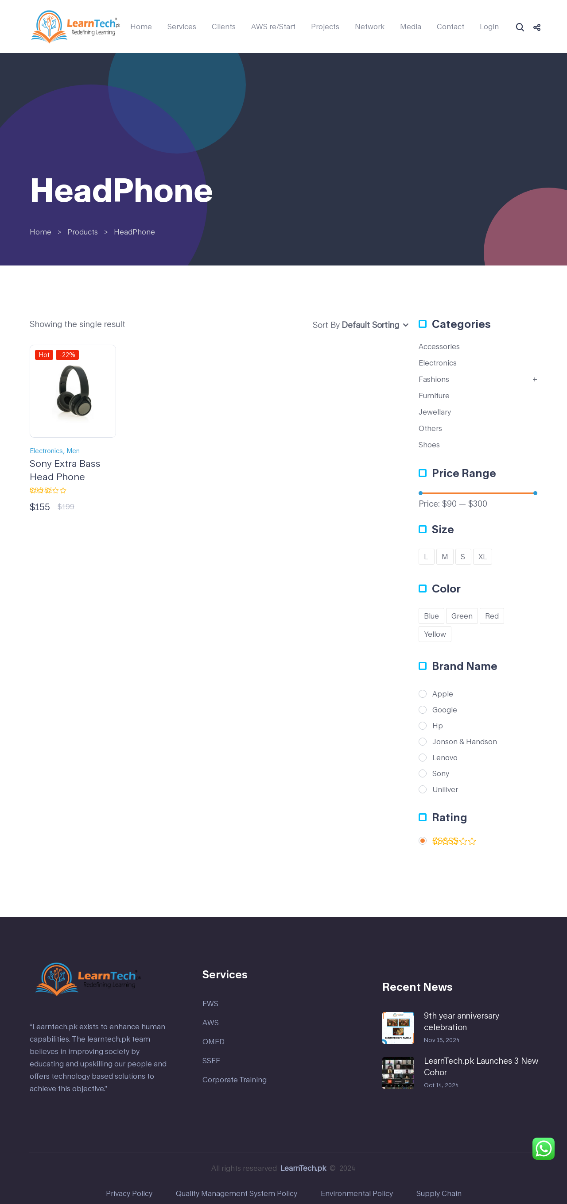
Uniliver (445, 789)
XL (482, 556)
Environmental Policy (357, 1193)
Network (369, 26)
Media (410, 26)
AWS (210, 1022)
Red (492, 616)
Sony (440, 773)
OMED (213, 1041)
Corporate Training (234, 1079)
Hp (437, 726)
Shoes (429, 444)
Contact (450, 26)
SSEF (211, 1060)
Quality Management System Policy (236, 1193)
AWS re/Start (273, 26)
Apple (442, 694)
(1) (454, 843)
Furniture (434, 395)
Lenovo (445, 758)
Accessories (439, 346)
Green (462, 616)
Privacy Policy (129, 1193)
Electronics (46, 450)
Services (181, 26)
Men (73, 450)
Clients (224, 26)
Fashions (434, 379)
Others (430, 428)
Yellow (435, 634)
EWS (210, 1003)
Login (489, 26)
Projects (325, 26)
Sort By (326, 325)
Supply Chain (439, 1193)
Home (141, 26)
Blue (431, 616)
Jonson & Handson (464, 742)
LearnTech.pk (303, 1168)
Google (444, 710)
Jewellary (435, 412)
